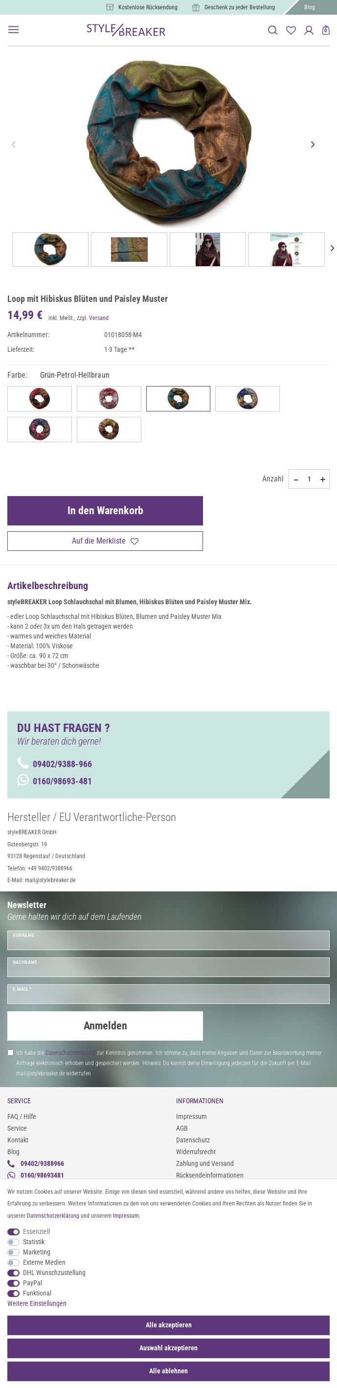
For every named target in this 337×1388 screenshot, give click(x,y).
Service (17, 1128)
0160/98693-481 (54, 781)
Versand (99, 318)
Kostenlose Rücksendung (148, 7)
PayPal (32, 1283)
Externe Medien (44, 1262)
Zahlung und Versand (205, 1163)
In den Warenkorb (105, 510)
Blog (309, 7)
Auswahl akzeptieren (168, 1348)
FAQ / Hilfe (21, 1116)
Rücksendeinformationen (210, 1175)
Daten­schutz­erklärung (53, 1215)
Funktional (37, 1293)
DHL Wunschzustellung (54, 1272)
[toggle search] (272, 30)
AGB (182, 1128)
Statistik (34, 1242)
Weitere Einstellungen (37, 1303)
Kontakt (17, 1140)
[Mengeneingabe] (309, 479)
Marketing (36, 1252)
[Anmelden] (309, 30)
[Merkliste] (290, 30)
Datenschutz (193, 1140)
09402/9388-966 (54, 764)
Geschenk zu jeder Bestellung (239, 7)
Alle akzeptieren (169, 1325)
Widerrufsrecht (196, 1152)
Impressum (191, 1116)
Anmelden (105, 1026)
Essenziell (36, 1231)
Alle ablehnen (168, 1371)
